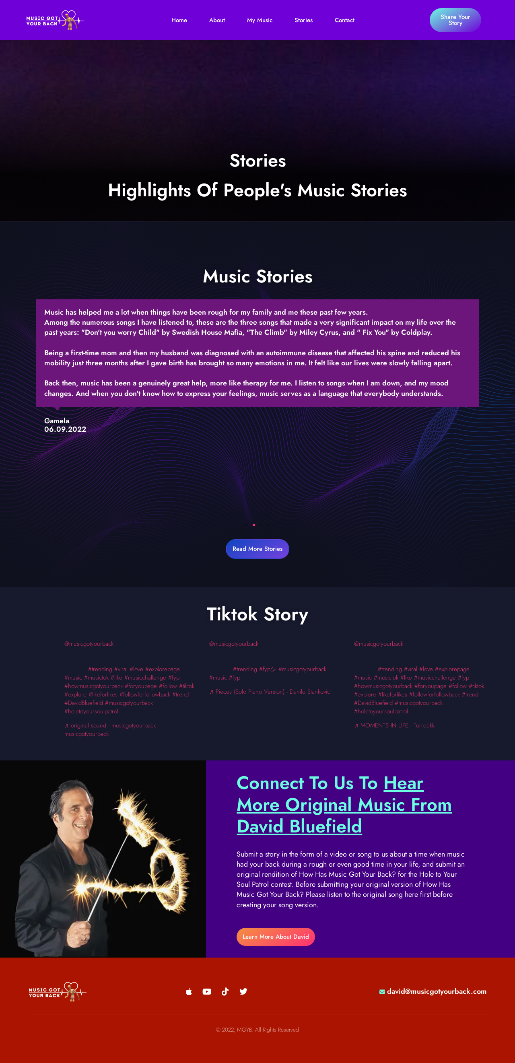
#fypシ (267, 669)
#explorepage (162, 669)
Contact (344, 20)
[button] (246, 525)
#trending (100, 669)
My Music (259, 20)
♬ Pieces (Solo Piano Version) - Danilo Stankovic (269, 691)
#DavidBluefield (83, 702)
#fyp (173, 677)
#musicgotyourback (129, 702)
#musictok (96, 677)
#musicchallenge (145, 677)
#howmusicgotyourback (93, 686)
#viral (121, 669)
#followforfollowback (144, 694)
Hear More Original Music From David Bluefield (344, 804)
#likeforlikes (103, 694)
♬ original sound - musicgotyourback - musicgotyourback (111, 729)
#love (136, 669)
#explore (75, 694)
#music (73, 677)
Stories (304, 20)
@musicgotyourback (88, 643)
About (217, 20)
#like (116, 677)
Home (179, 20)
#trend (180, 694)
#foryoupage (141, 686)
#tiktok (476, 686)
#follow (168, 686)
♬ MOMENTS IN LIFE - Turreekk (394, 725)
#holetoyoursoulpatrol (91, 711)
